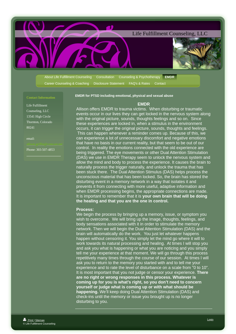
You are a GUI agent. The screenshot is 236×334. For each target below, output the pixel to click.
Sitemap (39, 320)
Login (210, 319)
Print (28, 320)
